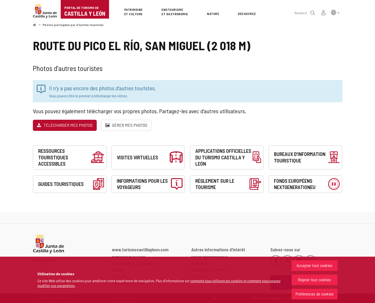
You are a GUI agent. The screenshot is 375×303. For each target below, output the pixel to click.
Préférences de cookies (314, 293)
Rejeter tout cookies (314, 279)
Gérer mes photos (126, 125)
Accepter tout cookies (314, 265)
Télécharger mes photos (65, 125)
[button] (335, 12)
